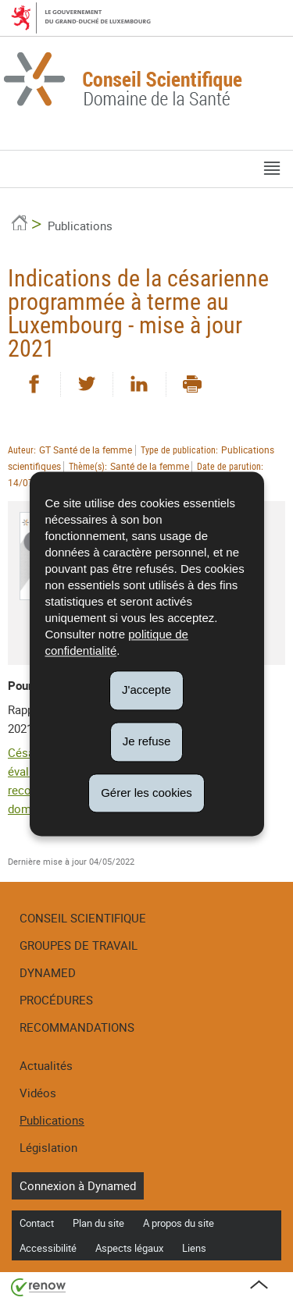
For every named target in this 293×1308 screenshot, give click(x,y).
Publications (80, 225)
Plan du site (98, 1223)
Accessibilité (48, 1248)
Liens (194, 1248)
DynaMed (48, 972)
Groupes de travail (79, 945)
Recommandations (77, 1027)
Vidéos (38, 1092)
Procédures (56, 1000)
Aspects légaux (129, 1248)
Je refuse (147, 741)
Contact (37, 1223)
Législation (48, 1147)
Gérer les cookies (146, 792)
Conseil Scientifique (83, 918)
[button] (272, 169)
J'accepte (146, 689)
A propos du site (178, 1223)
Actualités (46, 1065)
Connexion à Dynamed (78, 1185)
